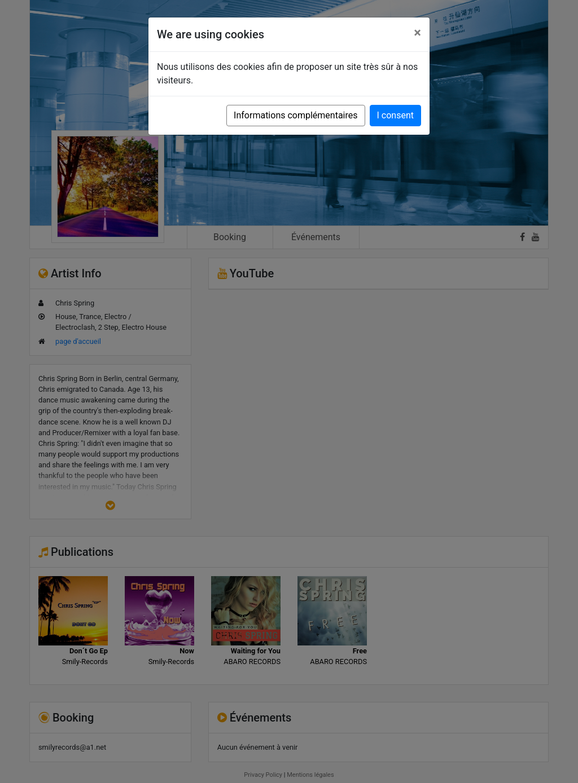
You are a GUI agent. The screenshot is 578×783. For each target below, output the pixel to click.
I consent (395, 115)
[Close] (417, 32)
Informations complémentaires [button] (295, 115)
